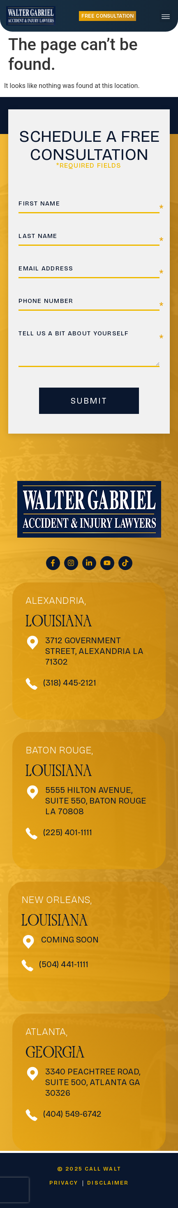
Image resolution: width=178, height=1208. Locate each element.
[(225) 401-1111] (31, 833)
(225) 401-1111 (67, 832)
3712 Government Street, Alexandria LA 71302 (94, 651)
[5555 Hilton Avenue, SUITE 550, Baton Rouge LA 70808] (32, 792)
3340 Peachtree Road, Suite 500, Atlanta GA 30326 (92, 1082)
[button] (166, 16)
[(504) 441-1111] (27, 965)
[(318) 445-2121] (31, 684)
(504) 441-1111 (63, 964)
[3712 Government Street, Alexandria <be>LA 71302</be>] (32, 642)
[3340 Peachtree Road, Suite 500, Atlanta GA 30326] (32, 1074)
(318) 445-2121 (69, 683)
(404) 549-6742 (72, 1114)
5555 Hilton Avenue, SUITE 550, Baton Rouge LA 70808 (95, 800)
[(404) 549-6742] (31, 1115)
